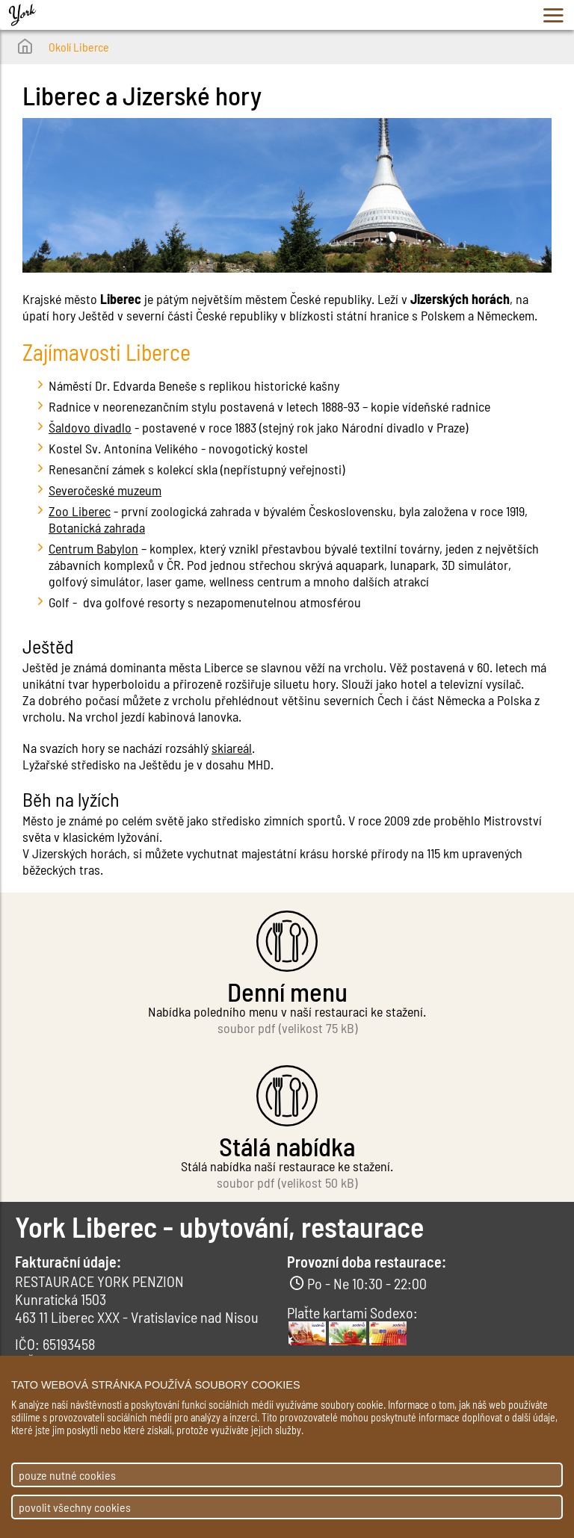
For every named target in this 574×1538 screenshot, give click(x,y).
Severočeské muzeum (105, 490)
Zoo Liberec (80, 511)
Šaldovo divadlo (90, 427)
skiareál (232, 747)
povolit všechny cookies (75, 1507)
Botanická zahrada (97, 527)
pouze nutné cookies (67, 1475)
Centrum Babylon (93, 548)
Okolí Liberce (79, 47)
